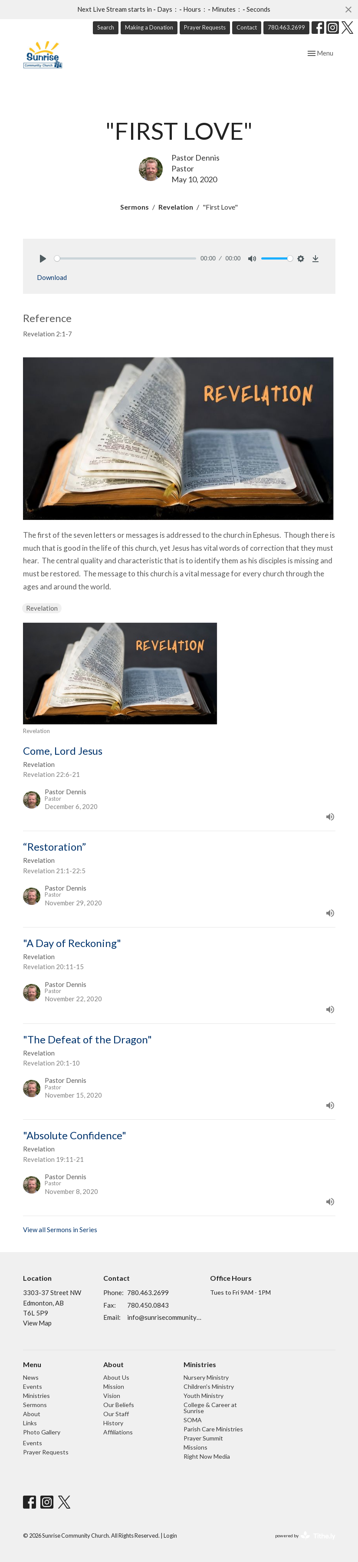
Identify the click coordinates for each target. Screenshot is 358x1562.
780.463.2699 (286, 27)
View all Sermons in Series (60, 1229)
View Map (37, 1323)
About (31, 1413)
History (113, 1423)
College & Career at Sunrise (210, 1407)
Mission (113, 1386)
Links (30, 1423)
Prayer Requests (205, 27)
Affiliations (118, 1432)
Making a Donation (149, 27)
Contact (246, 27)
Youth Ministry (203, 1395)
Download (52, 277)
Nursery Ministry (206, 1377)
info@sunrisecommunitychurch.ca (164, 1317)
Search (105, 27)
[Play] (43, 259)
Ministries (36, 1395)
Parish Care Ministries (213, 1429)
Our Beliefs (118, 1404)
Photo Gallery (41, 1432)
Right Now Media (207, 1456)
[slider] (125, 258)
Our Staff (116, 1413)
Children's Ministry (209, 1386)
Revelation (175, 207)
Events (32, 1386)
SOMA (193, 1420)
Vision (111, 1395)
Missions (195, 1447)
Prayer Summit (203, 1438)
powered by (305, 1535)
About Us (116, 1377)
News (31, 1377)
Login (170, 1535)
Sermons (134, 207)
